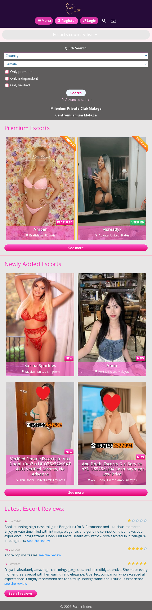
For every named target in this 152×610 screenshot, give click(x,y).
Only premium (18, 71)
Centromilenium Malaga (76, 115)
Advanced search (76, 99)
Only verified (17, 85)
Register (66, 20)
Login (89, 20)
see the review (38, 540)
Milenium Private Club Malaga (76, 108)
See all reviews (21, 593)
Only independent (21, 78)
